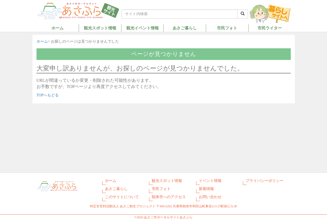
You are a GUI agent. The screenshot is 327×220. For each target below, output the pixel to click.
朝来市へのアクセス (169, 197)
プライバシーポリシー (264, 181)
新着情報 (206, 189)
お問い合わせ (210, 197)
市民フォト (227, 28)
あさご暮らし (185, 28)
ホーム (57, 28)
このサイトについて (122, 197)
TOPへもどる (48, 95)
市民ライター (269, 28)
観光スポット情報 (100, 28)
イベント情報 (210, 181)
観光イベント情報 (142, 28)
